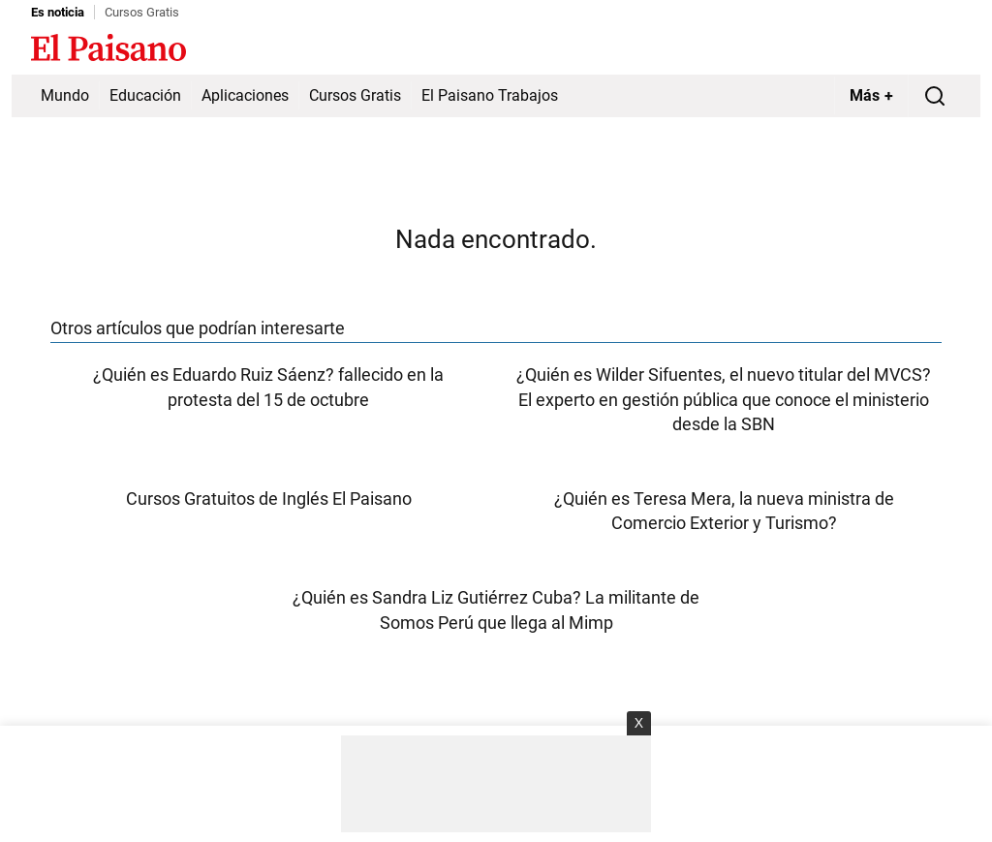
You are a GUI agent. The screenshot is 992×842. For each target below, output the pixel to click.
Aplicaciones (245, 95)
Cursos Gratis (142, 12)
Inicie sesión (922, 49)
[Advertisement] (496, 783)
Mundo (65, 95)
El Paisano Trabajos (489, 95)
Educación (145, 95)
